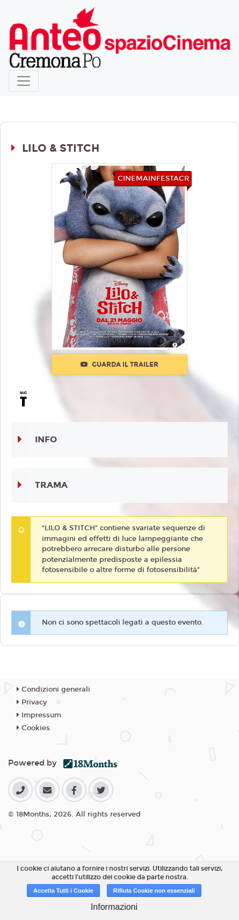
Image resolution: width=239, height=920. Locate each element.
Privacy (32, 702)
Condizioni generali (53, 689)
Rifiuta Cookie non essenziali (154, 890)
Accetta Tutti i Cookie (63, 890)
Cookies (33, 728)
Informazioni (114, 906)
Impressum (39, 715)
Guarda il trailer (119, 364)
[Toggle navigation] (24, 81)
